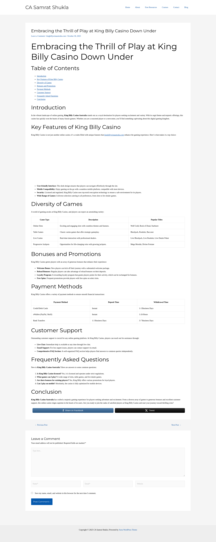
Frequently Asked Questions (48, 96)
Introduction (41, 76)
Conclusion (41, 99)
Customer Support (44, 93)
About (143, 7)
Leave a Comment (38, 36)
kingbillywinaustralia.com (57, 36)
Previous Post (41, 425)
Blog (187, 7)
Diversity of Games (44, 83)
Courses (168, 7)
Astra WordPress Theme (128, 530)
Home (134, 7)
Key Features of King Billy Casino (50, 79)
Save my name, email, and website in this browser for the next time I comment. (65, 494)
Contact (178, 7)
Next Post (176, 425)
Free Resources (155, 7)
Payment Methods (44, 89)
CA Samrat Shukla (47, 7)
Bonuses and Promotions (46, 86)
